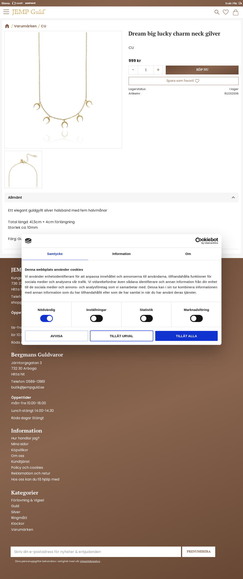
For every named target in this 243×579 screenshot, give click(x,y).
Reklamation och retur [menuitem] (30, 473)
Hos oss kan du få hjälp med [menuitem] (35, 479)
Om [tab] (188, 253)
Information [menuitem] (26, 430)
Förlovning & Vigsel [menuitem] (27, 500)
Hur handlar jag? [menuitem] (25, 438)
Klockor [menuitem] (17, 524)
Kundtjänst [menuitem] (20, 462)
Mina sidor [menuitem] (20, 444)
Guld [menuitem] (15, 506)
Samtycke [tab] (55, 253)
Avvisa (56, 336)
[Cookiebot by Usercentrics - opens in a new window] (198, 240)
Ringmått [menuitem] (19, 518)
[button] (184, 81)
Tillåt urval (121, 336)
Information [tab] (121, 253)
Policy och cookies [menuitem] (27, 468)
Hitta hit (18, 289)
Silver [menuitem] (15, 512)
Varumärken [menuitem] (22, 530)
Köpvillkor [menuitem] (19, 450)
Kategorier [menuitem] (24, 492)
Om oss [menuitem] (17, 456)
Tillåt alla (186, 336)
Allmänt (15, 197)
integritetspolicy (90, 561)
